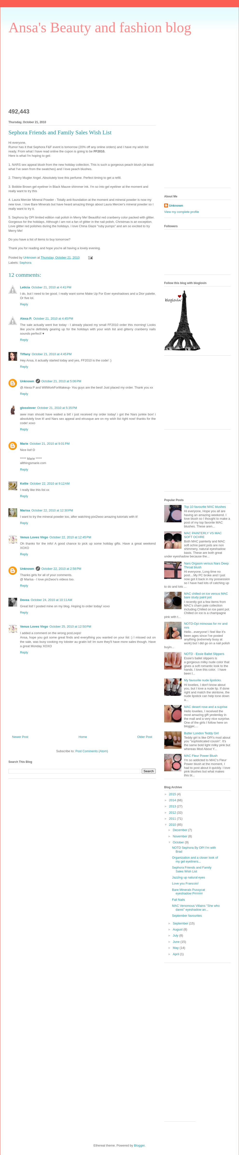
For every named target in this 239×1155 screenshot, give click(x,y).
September (181, 923)
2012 (173, 812)
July (176, 935)
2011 (173, 818)
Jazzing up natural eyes (188, 877)
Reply (24, 304)
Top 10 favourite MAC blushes (205, 507)
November (180, 836)
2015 (173, 794)
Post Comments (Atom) (91, 751)
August (178, 929)
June (177, 942)
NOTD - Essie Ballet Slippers (204, 654)
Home (83, 737)
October (179, 842)
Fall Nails (178, 899)
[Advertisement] (44, 69)
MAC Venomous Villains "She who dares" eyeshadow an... (195, 907)
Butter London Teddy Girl (201, 733)
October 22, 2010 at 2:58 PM (61, 568)
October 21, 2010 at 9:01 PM (50, 443)
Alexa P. (26, 318)
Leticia (25, 287)
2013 (173, 806)
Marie (24, 443)
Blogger (139, 1145)
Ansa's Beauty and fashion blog (99, 27)
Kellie (24, 483)
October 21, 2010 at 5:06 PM (61, 381)
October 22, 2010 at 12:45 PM (70, 537)
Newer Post (20, 737)
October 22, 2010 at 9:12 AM (50, 483)
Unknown (27, 381)
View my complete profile (181, 212)
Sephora (25, 262)
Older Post (144, 737)
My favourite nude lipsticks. (203, 680)
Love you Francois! (185, 883)
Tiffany (25, 354)
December (180, 830)
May (176, 948)
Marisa (25, 510)
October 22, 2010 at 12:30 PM (52, 510)
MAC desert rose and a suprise (205, 707)
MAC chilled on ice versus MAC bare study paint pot (206, 595)
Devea (24, 600)
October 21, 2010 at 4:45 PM (53, 318)
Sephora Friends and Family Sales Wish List (191, 869)
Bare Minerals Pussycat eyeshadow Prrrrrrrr (188, 891)
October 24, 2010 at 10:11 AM (51, 600)
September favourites (187, 915)
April (176, 954)
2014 (173, 800)
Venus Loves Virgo (34, 537)
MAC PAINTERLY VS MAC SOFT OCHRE (203, 535)
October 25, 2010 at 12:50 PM (70, 626)
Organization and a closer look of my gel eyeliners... (195, 859)
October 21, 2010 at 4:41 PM (51, 287)
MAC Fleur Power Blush (201, 756)
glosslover (28, 408)
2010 (173, 824)
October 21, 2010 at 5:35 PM (57, 408)
